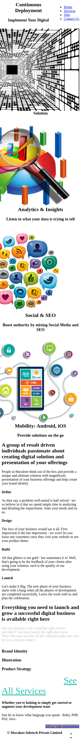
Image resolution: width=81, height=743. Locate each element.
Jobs (67, 15)
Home (68, 7)
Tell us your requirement (62, 726)
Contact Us (71, 19)
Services (69, 11)
